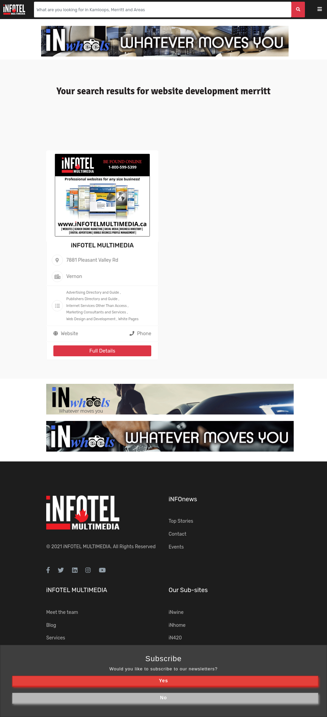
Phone (140, 334)
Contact (177, 534)
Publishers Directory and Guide (92, 299)
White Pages (128, 319)
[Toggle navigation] (324, 10)
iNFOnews (183, 499)
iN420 (175, 638)
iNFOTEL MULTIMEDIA (102, 245)
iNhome (177, 625)
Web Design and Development (91, 319)
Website (69, 334)
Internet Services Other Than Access (96, 306)
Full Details (102, 351)
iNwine (176, 612)
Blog (51, 625)
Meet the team (62, 612)
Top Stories (181, 521)
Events (176, 547)
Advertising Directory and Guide (92, 292)
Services (55, 638)
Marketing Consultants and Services (96, 312)
